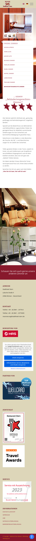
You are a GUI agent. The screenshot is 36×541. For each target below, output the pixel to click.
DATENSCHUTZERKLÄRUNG (10, 521)
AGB (4, 518)
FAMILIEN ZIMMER (9, 65)
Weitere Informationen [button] (18, 369)
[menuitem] (30, 4)
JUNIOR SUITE (8, 56)
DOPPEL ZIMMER (9, 73)
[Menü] (30, 4)
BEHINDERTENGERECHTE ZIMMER (14, 86)
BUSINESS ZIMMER (9, 60)
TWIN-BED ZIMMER (9, 82)
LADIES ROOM (8, 78)
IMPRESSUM (6, 515)
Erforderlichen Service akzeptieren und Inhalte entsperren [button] (18, 364)
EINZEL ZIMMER (8, 69)
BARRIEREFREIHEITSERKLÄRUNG (12, 524)
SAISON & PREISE (9, 47)
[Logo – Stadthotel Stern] (15, 4)
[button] (3, 537)
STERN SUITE (7, 52)
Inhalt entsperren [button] (18, 358)
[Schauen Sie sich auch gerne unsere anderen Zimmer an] (18, 272)
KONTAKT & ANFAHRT (9, 512)
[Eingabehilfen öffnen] (31, 536)
